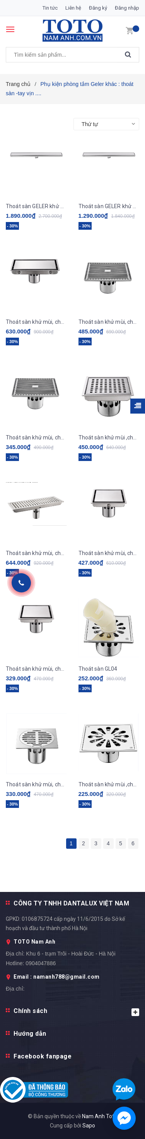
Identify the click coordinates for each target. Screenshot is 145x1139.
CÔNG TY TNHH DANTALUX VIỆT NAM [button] (71, 903)
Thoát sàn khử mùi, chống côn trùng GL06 (109, 553)
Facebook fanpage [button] (43, 1056)
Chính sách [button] (76, 1011)
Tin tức (50, 8)
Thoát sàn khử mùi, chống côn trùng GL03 (36, 784)
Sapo (88, 1125)
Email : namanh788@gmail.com (57, 977)
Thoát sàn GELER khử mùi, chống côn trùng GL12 (109, 206)
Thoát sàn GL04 (98, 669)
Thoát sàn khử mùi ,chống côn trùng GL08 (109, 437)
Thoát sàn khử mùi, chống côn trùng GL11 (36, 322)
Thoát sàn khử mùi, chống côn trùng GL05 (36, 669)
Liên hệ (73, 8)
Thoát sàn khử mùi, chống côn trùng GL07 (36, 553)
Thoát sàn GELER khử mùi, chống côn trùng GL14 (36, 206)
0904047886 (41, 963)
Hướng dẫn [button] (30, 1033)
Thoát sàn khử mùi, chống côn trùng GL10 (109, 322)
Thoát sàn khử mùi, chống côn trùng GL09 (36, 437)
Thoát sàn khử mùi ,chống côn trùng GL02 (109, 784)
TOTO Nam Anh (34, 942)
